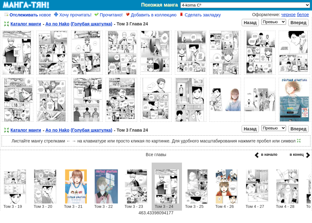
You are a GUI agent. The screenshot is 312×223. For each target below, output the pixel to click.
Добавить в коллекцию (151, 14)
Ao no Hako (57, 23)
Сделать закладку (200, 14)
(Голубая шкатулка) (91, 23)
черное (288, 14)
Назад (250, 22)
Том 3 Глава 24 (132, 23)
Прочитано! (109, 14)
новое (27, 14)
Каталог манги (26, 23)
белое (303, 14)
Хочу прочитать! (72, 14)
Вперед (298, 22)
